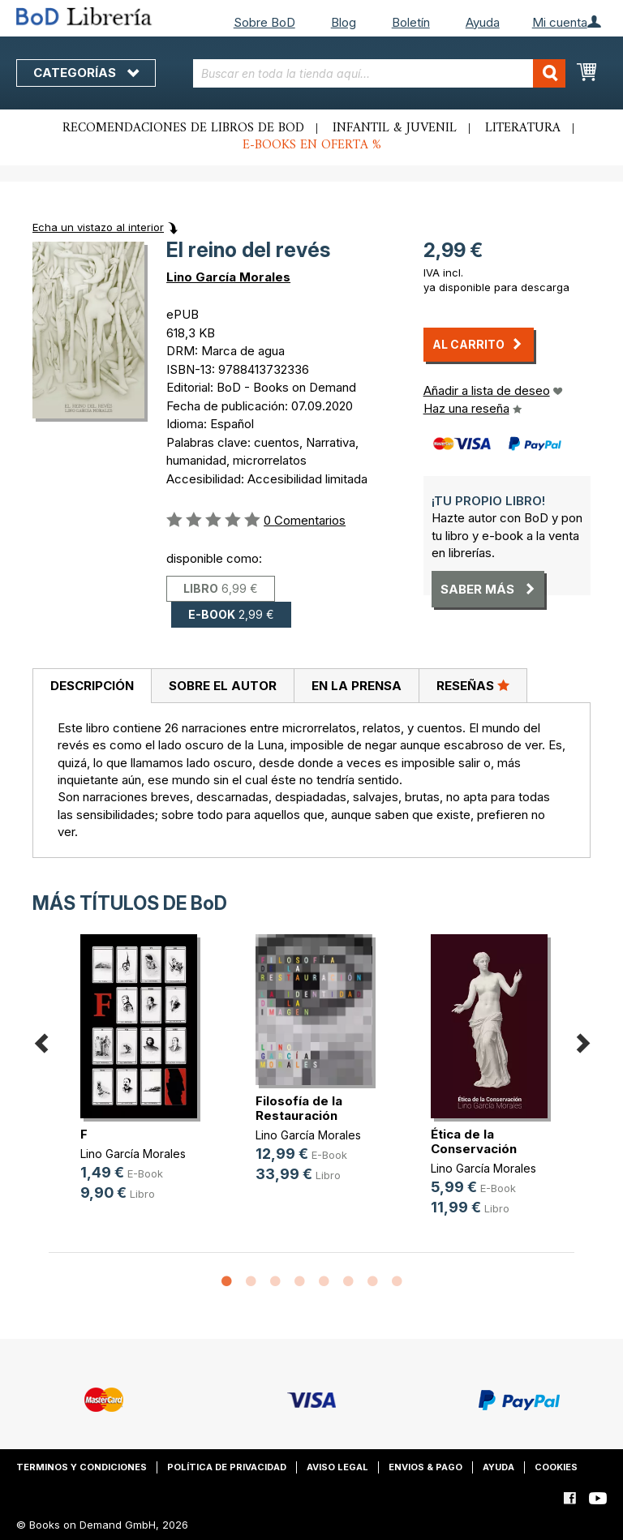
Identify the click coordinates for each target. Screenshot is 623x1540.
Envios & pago (425, 1467)
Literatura (523, 128)
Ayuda (483, 22)
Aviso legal (337, 1467)
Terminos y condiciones (81, 1467)
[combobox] (379, 73)
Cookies (556, 1467)
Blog (343, 22)
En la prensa (357, 685)
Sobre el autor (223, 685)
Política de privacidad (226, 1467)
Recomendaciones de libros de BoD (183, 128)
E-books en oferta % (312, 145)
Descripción (92, 685)
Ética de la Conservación (474, 1141)
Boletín (411, 22)
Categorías (86, 72)
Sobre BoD (264, 22)
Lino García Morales (228, 277)
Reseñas (472, 685)
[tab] (91, 686)
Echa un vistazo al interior (98, 227)
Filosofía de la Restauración (299, 1108)
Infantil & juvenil (395, 128)
